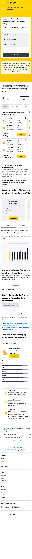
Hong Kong (19, 447)
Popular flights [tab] (20, 313)
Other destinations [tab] (8, 313)
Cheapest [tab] (5, 106)
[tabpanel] (16, 248)
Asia (14, 447)
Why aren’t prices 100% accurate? (17, 441)
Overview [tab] (5, 343)
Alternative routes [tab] (8, 309)
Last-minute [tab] (18, 106)
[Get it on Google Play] (5, 506)
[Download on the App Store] (15, 506)
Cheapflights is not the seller (17, 435)
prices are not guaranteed (8, 429)
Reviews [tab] (13, 343)
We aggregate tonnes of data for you (17, 438)
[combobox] (6, 27)
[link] (13, 218)
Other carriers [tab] (19, 309)
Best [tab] (12, 106)
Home (9, 447)
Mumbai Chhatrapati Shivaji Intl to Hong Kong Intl (15, 449)
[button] (3, 3)
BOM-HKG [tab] (16, 285)
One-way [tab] (25, 106)
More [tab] (23, 225)
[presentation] (29, 112)
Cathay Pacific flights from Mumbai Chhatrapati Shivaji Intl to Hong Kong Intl (15, 324)
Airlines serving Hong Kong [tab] (10, 305)
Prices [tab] (8, 225)
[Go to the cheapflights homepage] (12, 3)
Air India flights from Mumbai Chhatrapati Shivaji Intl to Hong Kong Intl (15, 328)
